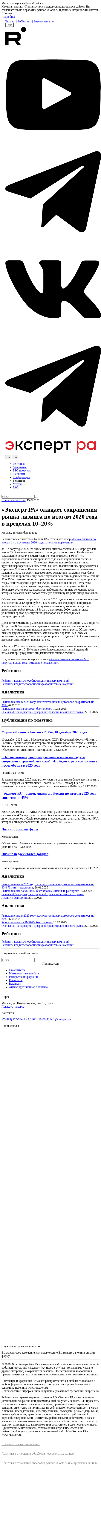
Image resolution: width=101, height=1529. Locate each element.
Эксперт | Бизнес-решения (37, 21)
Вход (9, 25)
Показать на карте (12, 1006)
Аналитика (20, 467)
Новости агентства (13, 500)
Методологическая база (24, 973)
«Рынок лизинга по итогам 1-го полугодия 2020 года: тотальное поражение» (48, 540)
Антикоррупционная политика (28, 987)
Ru (15, 457)
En (8, 457)
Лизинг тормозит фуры (19, 829)
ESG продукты (22, 470)
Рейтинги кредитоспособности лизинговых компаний (35, 680)
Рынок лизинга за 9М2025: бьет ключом (27, 708)
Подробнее (8, 16)
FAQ (16, 487)
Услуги (17, 484)
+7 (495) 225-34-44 (13, 1019)
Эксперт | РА (13, 21)
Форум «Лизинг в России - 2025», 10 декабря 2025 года (44, 732)
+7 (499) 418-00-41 (37, 1019)
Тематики (19, 480)
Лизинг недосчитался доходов (24, 854)
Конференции (21, 477)
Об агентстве (17, 970)
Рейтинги (19, 463)
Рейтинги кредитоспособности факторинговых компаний (37, 684)
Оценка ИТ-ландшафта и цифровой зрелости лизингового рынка (42, 712)
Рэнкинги (19, 473)
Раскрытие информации (24, 976)
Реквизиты (15, 980)
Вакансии (15, 983)
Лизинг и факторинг (20, 887)
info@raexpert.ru (60, 1019)
